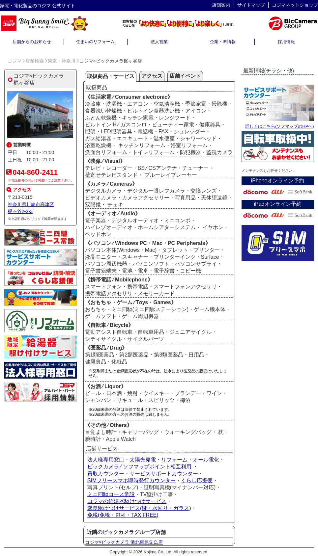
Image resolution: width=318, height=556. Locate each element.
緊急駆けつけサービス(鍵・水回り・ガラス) (139, 508)
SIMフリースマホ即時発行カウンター (131, 480)
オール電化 (206, 460)
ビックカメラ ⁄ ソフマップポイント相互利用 (139, 466)
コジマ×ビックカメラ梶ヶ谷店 (39, 79)
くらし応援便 (197, 480)
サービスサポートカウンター (164, 473)
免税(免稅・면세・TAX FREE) (123, 515)
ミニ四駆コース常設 (111, 494)
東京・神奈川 (61, 61)
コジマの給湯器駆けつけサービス (126, 501)
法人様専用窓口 (105, 460)
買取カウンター (105, 473)
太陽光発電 (143, 460)
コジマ (14, 61)
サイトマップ (251, 5)
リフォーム (174, 460)
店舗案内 (221, 5)
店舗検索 (34, 61)
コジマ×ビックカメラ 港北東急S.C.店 (124, 542)
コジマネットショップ (295, 5)
